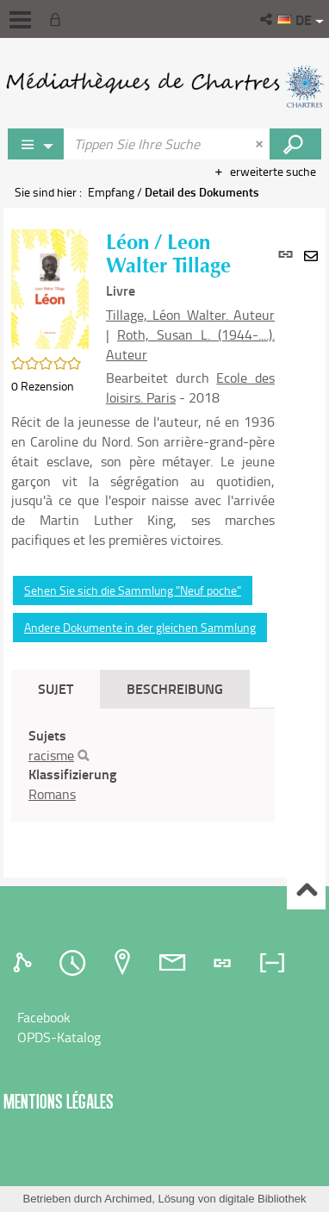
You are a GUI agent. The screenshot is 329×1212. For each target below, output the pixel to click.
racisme (51, 755)
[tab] (25, 962)
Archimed (128, 1198)
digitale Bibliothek (262, 1198)
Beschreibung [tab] (175, 688)
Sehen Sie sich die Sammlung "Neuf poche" (132, 590)
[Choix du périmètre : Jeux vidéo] (36, 143)
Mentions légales (58, 1101)
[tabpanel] (143, 765)
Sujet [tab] (55, 688)
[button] (267, 19)
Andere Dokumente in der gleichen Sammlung (140, 627)
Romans (52, 793)
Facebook (44, 1017)
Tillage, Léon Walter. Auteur (190, 314)
